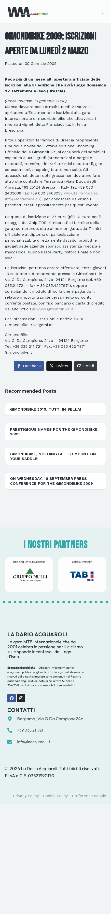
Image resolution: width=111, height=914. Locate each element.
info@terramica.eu (22, 199)
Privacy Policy (26, 795)
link (73, 685)
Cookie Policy (55, 795)
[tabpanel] (29, 575)
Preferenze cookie (89, 795)
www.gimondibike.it (54, 309)
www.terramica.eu (81, 193)
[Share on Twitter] (59, 366)
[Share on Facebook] (29, 366)
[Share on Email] (85, 366)
